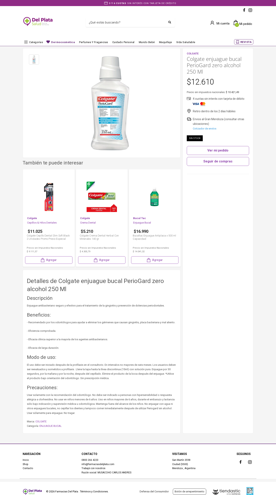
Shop (25, 464)
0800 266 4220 (90, 460)
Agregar (48, 260)
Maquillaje (165, 42)
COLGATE (41, 421)
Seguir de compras (217, 161)
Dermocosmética (63, 42)
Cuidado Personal (123, 42)
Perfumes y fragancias (93, 42)
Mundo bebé (147, 42)
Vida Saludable (185, 42)
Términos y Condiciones (94, 491)
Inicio (26, 460)
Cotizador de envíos (204, 128)
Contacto (28, 468)
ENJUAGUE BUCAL (50, 425)
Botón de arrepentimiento (189, 491)
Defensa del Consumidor (154, 491)
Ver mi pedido (217, 150)
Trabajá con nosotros (93, 468)
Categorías (36, 42)
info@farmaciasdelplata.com (98, 464)
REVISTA (246, 41)
